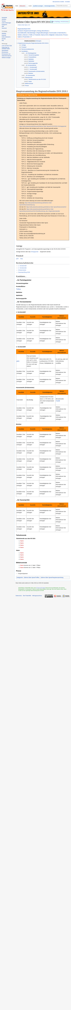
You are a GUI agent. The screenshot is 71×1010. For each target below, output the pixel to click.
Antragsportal (34, 251)
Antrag (39, 31)
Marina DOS (44, 35)
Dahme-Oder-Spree (22, 24)
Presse (65, 35)
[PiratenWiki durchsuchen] (63, 5)
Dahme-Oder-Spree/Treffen (31, 577)
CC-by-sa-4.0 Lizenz (40, 587)
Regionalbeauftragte (42, 33)
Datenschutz (19, 595)
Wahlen (20, 35)
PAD (21, 258)
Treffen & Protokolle (34, 35)
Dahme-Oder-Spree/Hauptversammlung (52, 577)
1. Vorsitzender (22, 265)
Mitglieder (52, 35)
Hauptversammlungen (30, 31)
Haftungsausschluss (37, 595)
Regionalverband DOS (24, 29)
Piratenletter (26, 37)
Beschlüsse (45, 31)
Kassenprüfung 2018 (24, 272)
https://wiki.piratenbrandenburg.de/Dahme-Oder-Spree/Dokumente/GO (46, 207)
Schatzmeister (22, 270)
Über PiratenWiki (27, 595)
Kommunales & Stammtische (57, 33)
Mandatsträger (31, 33)
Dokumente (59, 35)
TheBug (18, 289)
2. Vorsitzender (22, 268)
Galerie (20, 37)
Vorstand (20, 31)
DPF (17, 258)
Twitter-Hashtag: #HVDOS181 (59, 21)
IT (31, 37)
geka (18, 361)
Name (22, 541)
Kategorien (20, 577)
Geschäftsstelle (22, 33)
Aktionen (25, 35)
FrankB (58, 401)
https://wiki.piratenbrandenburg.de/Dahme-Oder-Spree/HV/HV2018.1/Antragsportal (42, 126)
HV (29, 24)
